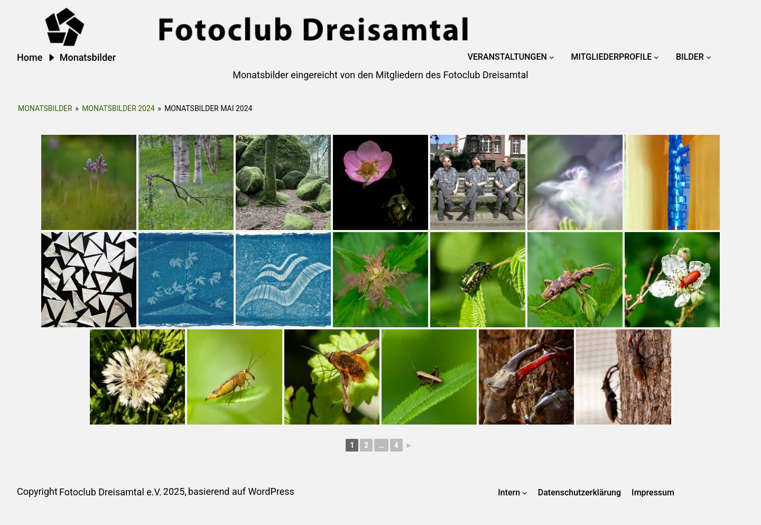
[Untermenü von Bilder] (708, 57)
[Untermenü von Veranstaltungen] (551, 57)
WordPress (271, 491)
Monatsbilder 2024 (118, 108)
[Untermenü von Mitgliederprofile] (656, 57)
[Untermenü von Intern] (524, 492)
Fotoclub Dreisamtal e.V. (110, 492)
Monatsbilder (45, 108)
